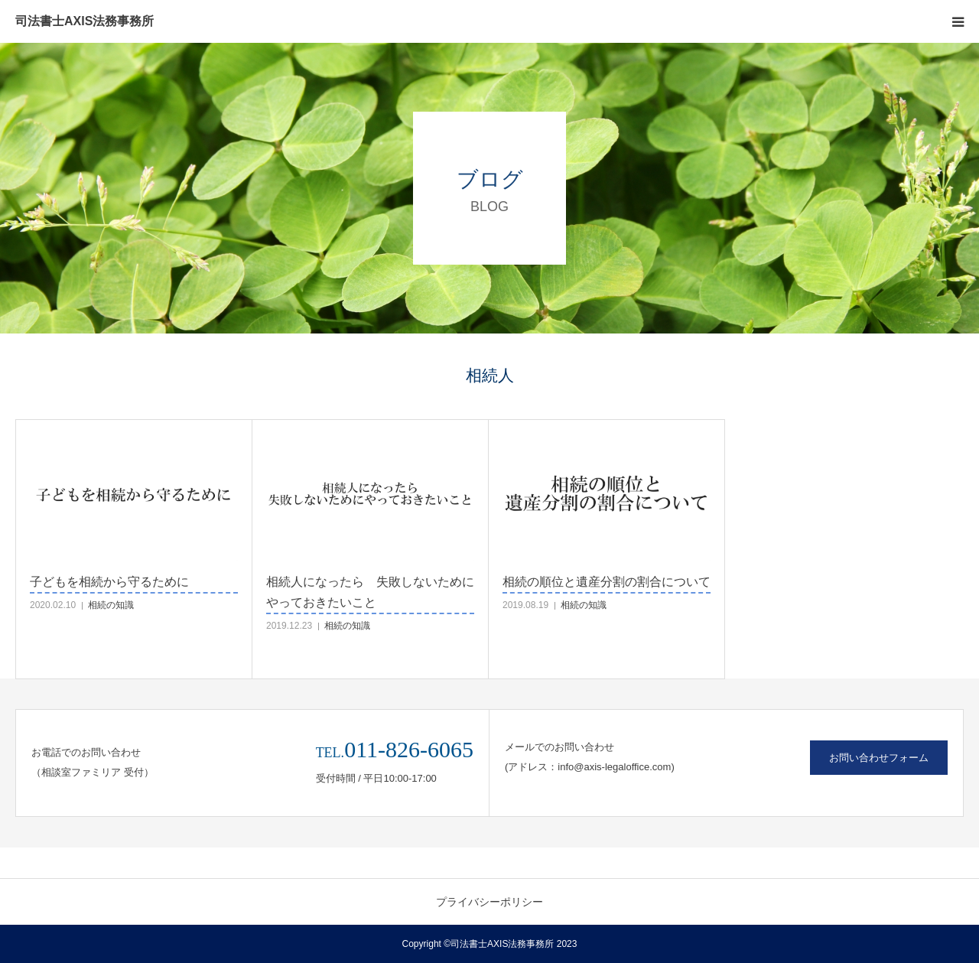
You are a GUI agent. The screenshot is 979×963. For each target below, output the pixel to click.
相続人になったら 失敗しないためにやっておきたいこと (370, 592)
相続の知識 (111, 605)
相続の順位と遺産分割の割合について (607, 581)
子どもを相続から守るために (109, 581)
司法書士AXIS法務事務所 (84, 21)
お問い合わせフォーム (879, 757)
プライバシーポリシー (489, 901)
